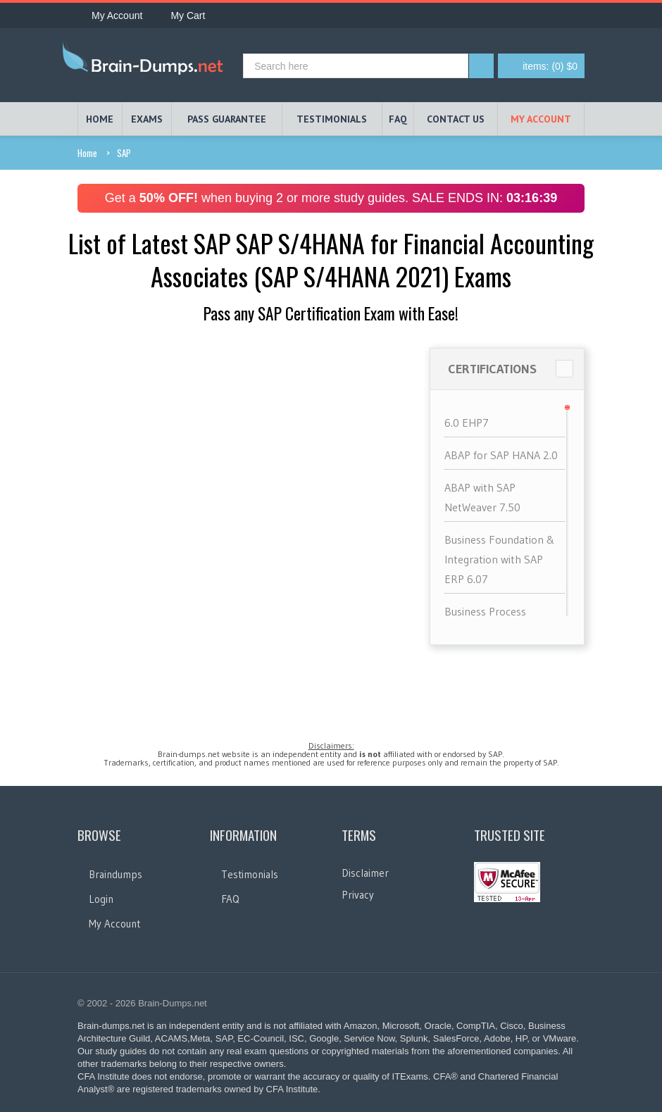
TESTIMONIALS (331, 119)
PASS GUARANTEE (226, 119)
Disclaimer (365, 873)
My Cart (180, 15)
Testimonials (249, 874)
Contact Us (456, 119)
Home (87, 153)
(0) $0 (550, 66)
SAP (124, 153)
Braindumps (115, 874)
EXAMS (147, 119)
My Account (109, 15)
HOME (99, 119)
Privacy (358, 894)
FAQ (398, 119)
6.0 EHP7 (466, 423)
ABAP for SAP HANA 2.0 (501, 455)
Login (101, 899)
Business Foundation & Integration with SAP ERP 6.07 (499, 559)
